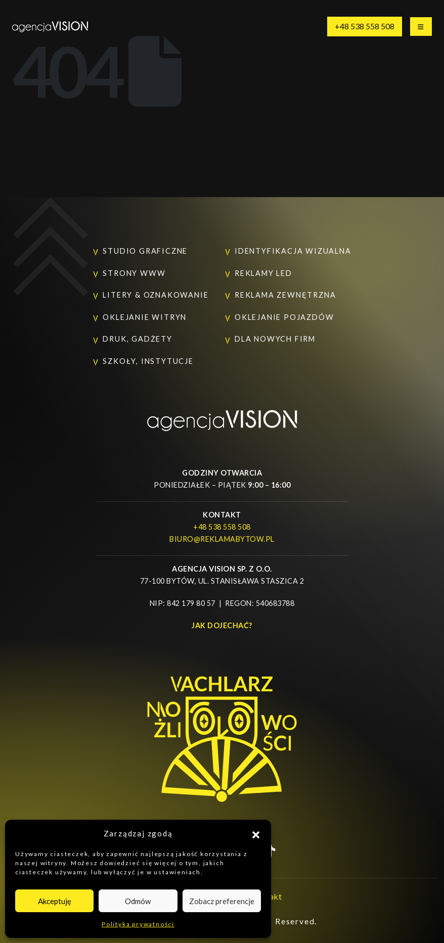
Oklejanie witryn (145, 317)
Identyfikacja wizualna (293, 251)
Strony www (134, 273)
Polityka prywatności (138, 924)
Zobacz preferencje (221, 901)
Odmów (138, 901)
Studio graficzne (145, 251)
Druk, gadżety (137, 339)
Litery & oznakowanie (155, 295)
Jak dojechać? (222, 625)
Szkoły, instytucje (148, 361)
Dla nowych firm (275, 339)
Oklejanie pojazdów (284, 317)
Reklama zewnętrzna (285, 295)
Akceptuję (54, 901)
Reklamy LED (263, 273)
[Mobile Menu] (421, 26)
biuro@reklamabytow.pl (222, 539)
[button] (256, 833)
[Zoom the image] (222, 415)
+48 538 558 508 (365, 26)
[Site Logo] (50, 26)
